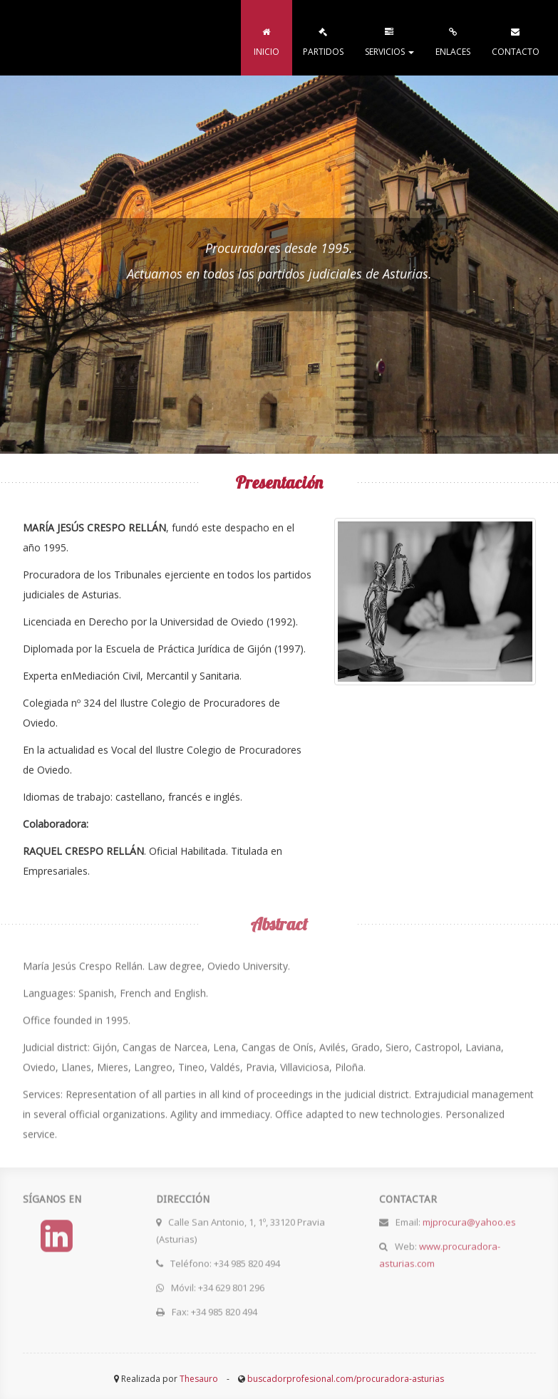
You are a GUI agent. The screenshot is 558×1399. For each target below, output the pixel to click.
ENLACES (452, 39)
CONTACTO (515, 39)
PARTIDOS (323, 39)
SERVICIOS (389, 39)
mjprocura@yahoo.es (469, 1218)
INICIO (266, 39)
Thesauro (199, 1379)
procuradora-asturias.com (102, 38)
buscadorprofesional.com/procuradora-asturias (345, 1379)
